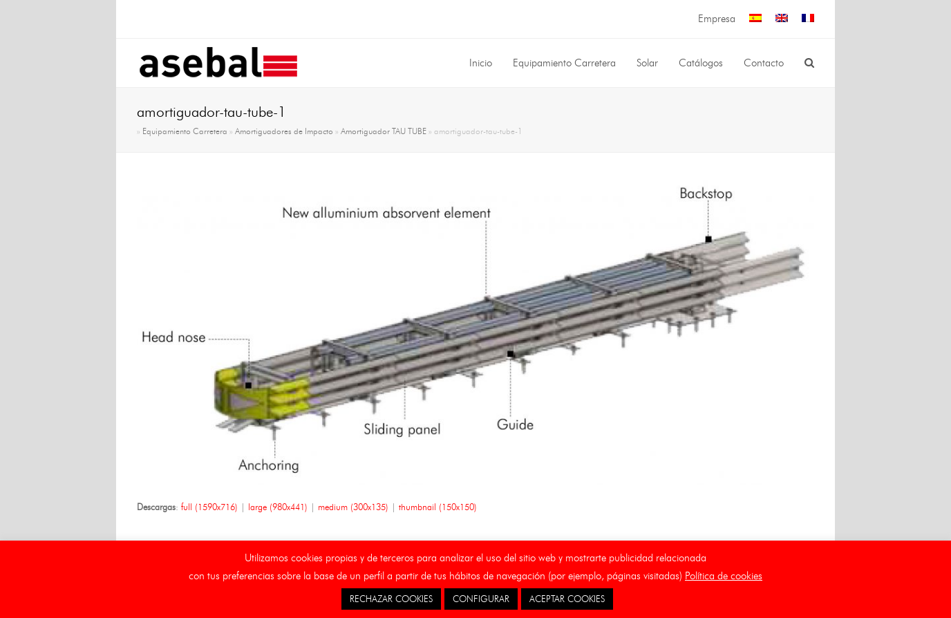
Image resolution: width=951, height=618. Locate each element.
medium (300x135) (353, 506)
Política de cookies (723, 576)
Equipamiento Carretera (184, 131)
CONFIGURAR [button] (481, 598)
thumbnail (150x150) (438, 506)
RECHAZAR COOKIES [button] (391, 598)
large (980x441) (278, 506)
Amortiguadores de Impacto (284, 131)
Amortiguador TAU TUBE (383, 131)
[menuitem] (755, 19)
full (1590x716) (209, 506)
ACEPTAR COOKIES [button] (567, 598)
